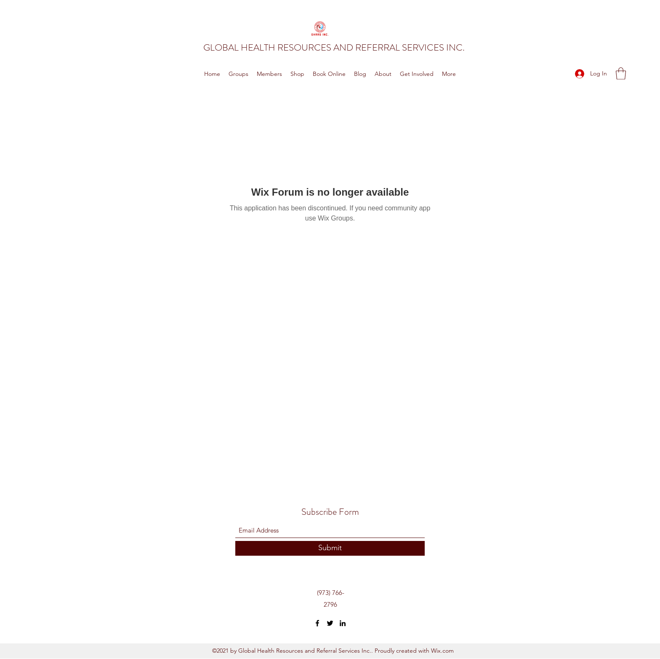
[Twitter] (330, 623)
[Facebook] (317, 623)
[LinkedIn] (342, 623)
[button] (621, 73)
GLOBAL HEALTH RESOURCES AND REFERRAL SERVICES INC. (334, 47)
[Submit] (330, 548)
